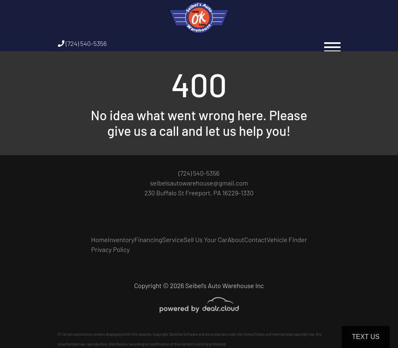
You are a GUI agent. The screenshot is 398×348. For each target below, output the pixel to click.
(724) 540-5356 (82, 43)
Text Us (366, 336)
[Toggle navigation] (332, 43)
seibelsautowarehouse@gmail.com (199, 183)
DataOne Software (183, 334)
